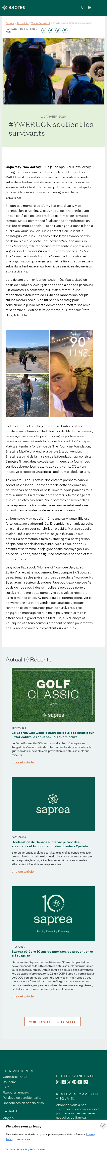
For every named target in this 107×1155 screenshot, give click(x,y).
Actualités (23, 23)
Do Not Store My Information (26, 1149)
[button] (81, 7)
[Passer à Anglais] (10, 1117)
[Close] (102, 1123)
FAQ (6, 1087)
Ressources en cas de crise (23, 1102)
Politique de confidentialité (22, 1097)
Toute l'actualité (40, 23)
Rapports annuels (16, 1092)
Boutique (9, 1081)
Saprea (10, 23)
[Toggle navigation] (99, 7)
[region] (53, 1137)
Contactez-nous (15, 1076)
